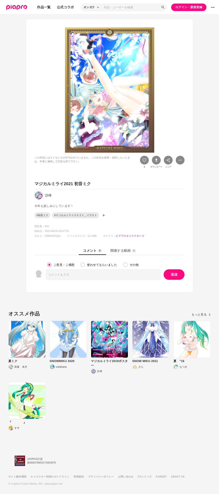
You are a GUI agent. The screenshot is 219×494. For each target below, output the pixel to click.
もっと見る (201, 314)
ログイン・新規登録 (188, 7)
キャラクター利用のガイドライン (50, 476)
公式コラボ (65, 7)
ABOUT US (178, 476)
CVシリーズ (145, 476)
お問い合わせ (126, 476)
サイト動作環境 (17, 476)
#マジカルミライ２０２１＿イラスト (75, 215)
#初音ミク (42, 215)
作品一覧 (44, 7)
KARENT (161, 476)
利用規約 (79, 476)
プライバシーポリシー (101, 476)
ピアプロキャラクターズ (130, 235)
